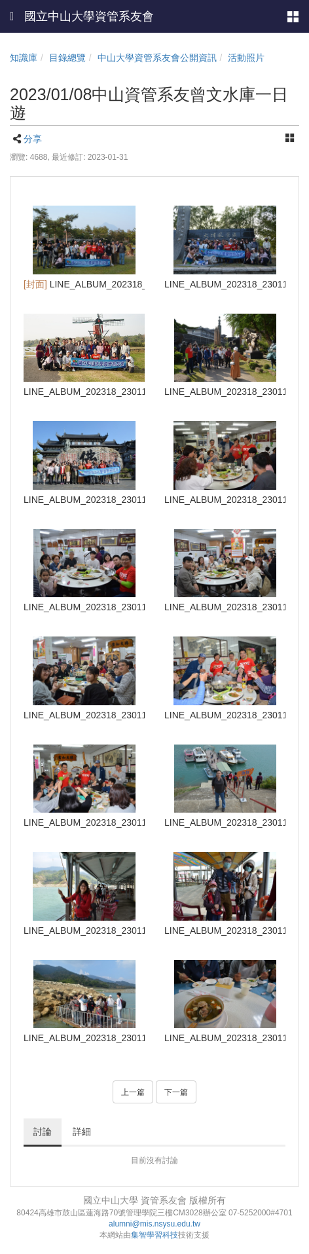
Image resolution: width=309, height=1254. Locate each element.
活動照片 (246, 57)
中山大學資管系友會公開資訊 (157, 57)
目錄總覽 (67, 57)
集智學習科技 (154, 1235)
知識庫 (23, 57)
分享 (33, 139)
